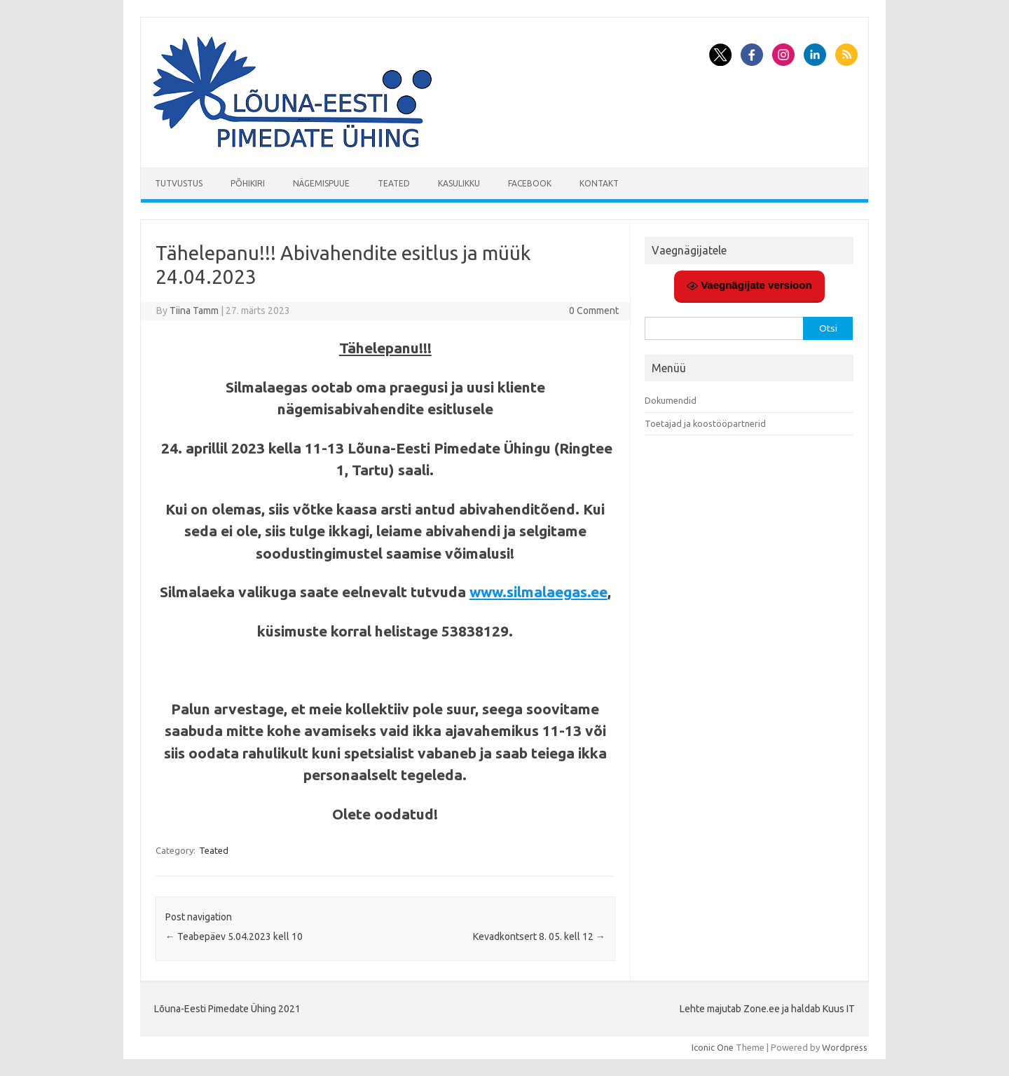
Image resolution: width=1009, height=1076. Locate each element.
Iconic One (713, 1047)
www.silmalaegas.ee (538, 591)
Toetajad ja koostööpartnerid (705, 423)
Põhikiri (248, 183)
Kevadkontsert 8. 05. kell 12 (539, 936)
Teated (394, 183)
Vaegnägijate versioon (749, 285)
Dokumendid (670, 400)
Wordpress (844, 1047)
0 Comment (594, 310)
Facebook (529, 183)
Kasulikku (459, 183)
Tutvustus (179, 183)
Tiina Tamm (194, 310)
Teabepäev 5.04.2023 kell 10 (234, 936)
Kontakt (599, 183)
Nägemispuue (321, 183)
